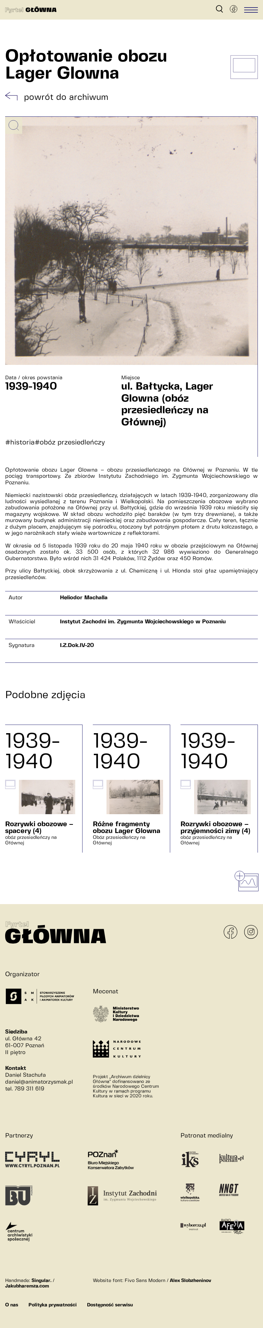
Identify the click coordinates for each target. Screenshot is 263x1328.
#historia (20, 442)
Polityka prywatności (52, 1305)
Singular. (41, 1280)
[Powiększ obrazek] (13, 125)
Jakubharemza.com (27, 1286)
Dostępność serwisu (110, 1305)
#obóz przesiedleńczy (70, 442)
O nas (11, 1305)
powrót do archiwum (66, 97)
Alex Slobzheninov (190, 1280)
